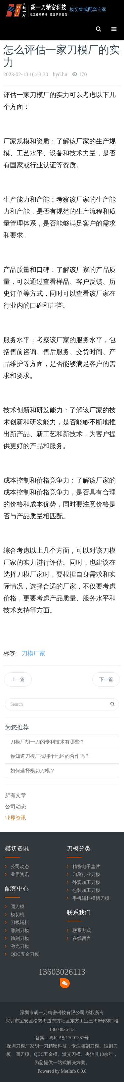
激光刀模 (20, 946)
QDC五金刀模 (25, 954)
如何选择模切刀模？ (32, 770)
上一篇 (18, 679)
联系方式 (81, 930)
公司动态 (15, 806)
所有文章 (15, 795)
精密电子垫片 (86, 866)
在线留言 (81, 938)
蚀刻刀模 (20, 938)
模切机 (17, 914)
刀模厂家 (33, 653)
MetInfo (68, 1071)
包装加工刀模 (86, 890)
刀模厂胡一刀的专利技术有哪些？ (47, 742)
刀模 (94, 1046)
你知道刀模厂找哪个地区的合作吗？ (50, 756)
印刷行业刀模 (86, 874)
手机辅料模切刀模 (90, 898)
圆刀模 (17, 906)
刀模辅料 (20, 922)
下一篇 (106, 679)
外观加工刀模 (86, 882)
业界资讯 (15, 818)
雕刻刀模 (20, 930)
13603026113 (61, 972)
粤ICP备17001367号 (69, 1037)
